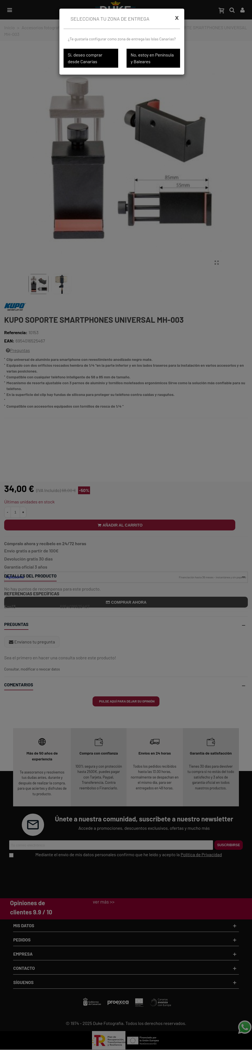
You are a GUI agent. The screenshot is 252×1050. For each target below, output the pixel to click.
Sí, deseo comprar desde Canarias (85, 58)
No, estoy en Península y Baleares (152, 58)
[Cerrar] (177, 17)
